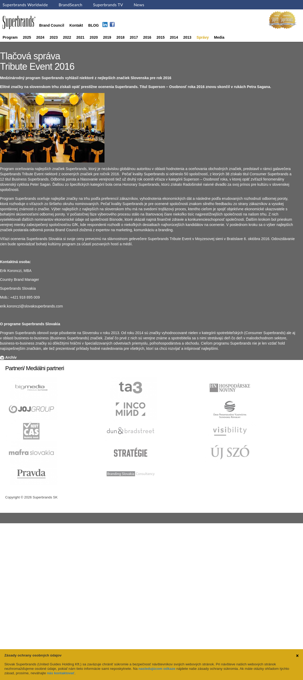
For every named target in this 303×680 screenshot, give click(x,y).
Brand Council (51, 25)
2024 (40, 37)
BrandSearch (70, 4)
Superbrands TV (108, 4)
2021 (80, 37)
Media (219, 37)
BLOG (93, 25)
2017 (134, 37)
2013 (187, 37)
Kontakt (76, 25)
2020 (94, 37)
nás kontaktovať (60, 673)
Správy (203, 37)
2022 (67, 37)
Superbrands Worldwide (25, 4)
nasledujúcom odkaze (156, 669)
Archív (11, 357)
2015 (160, 37)
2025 (27, 37)
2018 (120, 37)
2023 (54, 37)
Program (10, 37)
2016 (147, 37)
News (139, 4)
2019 (107, 37)
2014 (174, 37)
